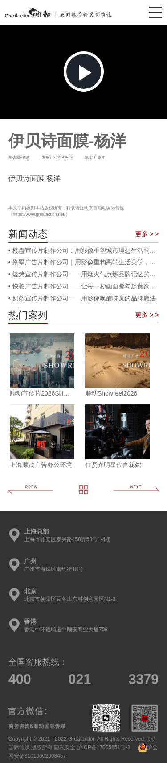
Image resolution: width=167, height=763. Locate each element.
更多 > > (147, 234)
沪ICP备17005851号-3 (103, 747)
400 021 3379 (83, 679)
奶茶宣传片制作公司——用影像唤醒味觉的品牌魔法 (84, 298)
